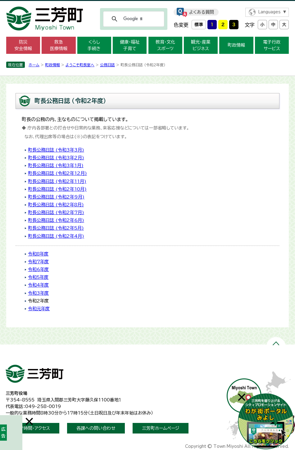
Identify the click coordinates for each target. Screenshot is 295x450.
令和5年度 (38, 277)
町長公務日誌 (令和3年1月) (56, 165)
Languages (269, 12)
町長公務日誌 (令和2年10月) (57, 189)
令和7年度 (38, 261)
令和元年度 (39, 308)
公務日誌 (107, 65)
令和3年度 (38, 293)
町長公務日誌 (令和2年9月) (56, 197)
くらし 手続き (94, 45)
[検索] (132, 19)
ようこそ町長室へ (80, 65)
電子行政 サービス (271, 45)
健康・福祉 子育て (129, 45)
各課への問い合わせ (96, 428)
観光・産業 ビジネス (201, 45)
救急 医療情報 (58, 45)
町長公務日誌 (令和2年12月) (57, 173)
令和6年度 (38, 269)
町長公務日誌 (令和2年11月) (57, 181)
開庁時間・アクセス (32, 428)
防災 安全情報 (23, 45)
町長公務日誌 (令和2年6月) (56, 220)
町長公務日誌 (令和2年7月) (56, 212)
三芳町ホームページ (160, 428)
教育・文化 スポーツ (165, 45)
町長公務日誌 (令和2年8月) (56, 204)
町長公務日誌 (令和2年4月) (56, 236)
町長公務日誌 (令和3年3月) (56, 150)
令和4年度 (38, 285)
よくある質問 (201, 12)
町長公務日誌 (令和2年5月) (56, 228)
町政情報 (236, 45)
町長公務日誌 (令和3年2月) (56, 157)
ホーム (34, 65)
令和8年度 (38, 253)
